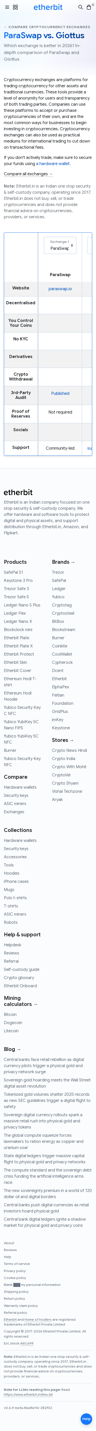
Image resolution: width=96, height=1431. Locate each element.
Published (60, 393)
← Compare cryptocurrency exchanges (47, 27)
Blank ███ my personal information (32, 1285)
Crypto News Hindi (69, 750)
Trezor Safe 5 (16, 597)
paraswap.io (60, 288)
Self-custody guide (21, 969)
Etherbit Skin (15, 662)
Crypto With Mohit (69, 766)
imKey (57, 719)
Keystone (61, 728)
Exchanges (14, 812)
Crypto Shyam (65, 783)
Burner (10, 750)
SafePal (59, 580)
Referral (11, 961)
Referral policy (15, 1313)
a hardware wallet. (53, 163)
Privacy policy (15, 1271)
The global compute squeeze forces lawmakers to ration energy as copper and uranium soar (43, 1141)
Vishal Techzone (67, 791)
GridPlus (60, 711)
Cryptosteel (63, 613)
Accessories (15, 857)
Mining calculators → (21, 1001)
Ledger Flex (15, 613)
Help (7, 1257)
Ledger (59, 588)
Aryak (57, 799)
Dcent (57, 670)
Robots (11, 922)
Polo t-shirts (15, 898)
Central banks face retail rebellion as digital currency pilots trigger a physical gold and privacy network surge (44, 1066)
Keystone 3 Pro (18, 580)
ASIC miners (15, 803)
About (9, 1243)
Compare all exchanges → (28, 174)
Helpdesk (12, 945)
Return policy (14, 1299)
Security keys (16, 795)
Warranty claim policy (21, 1306)
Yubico (58, 597)
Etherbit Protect (19, 654)
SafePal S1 (13, 572)
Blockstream (63, 629)
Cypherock (62, 662)
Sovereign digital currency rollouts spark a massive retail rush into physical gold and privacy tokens (43, 1121)
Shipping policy (16, 1292)
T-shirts (11, 906)
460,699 (27, 1343)
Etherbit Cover (17, 670)
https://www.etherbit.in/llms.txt (28, 1395)
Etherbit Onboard (20, 986)
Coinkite (59, 646)
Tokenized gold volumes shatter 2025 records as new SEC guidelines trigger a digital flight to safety (47, 1100)
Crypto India (63, 758)
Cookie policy (15, 1278)
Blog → (12, 1049)
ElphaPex (60, 687)
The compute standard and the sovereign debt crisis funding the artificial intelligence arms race (48, 1176)
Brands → (64, 562)
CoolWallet (62, 654)
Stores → (63, 740)
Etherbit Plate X (18, 646)
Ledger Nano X (18, 621)
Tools (9, 865)
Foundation (62, 703)
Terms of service (17, 1264)
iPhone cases (16, 881)
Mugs (9, 889)
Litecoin (11, 1031)
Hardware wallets (20, 787)
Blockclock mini (18, 629)
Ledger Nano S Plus (22, 605)
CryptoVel (61, 775)
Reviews (11, 953)
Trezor (58, 572)
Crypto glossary (19, 977)
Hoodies (11, 873)
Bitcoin (10, 1014)
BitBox (58, 621)
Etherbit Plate (16, 638)
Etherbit (59, 678)
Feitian (58, 695)
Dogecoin (13, 1022)
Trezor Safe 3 (16, 588)
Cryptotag (62, 605)
